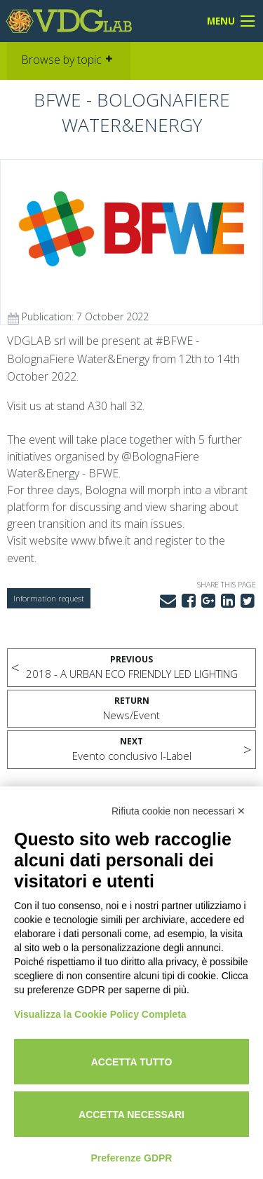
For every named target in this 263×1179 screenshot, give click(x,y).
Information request (48, 598)
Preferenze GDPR (132, 1158)
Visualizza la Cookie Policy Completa (100, 1014)
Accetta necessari (131, 1114)
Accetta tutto (132, 1062)
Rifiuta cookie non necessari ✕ (178, 811)
